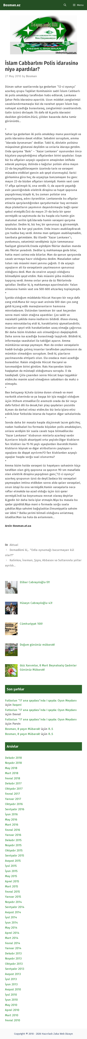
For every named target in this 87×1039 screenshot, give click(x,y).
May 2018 (11, 768)
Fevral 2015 (12, 891)
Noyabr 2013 (13, 958)
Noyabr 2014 (13, 902)
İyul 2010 (11, 994)
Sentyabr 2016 (14, 809)
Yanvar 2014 (13, 948)
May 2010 (11, 1005)
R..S (50, 729)
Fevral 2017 (12, 794)
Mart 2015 (11, 886)
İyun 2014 (11, 922)
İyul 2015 (11, 866)
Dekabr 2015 (13, 840)
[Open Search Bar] (65, 5)
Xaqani (16, 705)
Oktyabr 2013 (14, 964)
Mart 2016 (11, 824)
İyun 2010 (11, 1000)
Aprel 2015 (12, 881)
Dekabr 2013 (13, 953)
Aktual (14, 545)
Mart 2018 (11, 773)
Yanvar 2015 (13, 897)
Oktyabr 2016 (14, 804)
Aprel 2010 (12, 1010)
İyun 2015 (11, 871)
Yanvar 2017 (13, 799)
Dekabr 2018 (13, 758)
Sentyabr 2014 (14, 907)
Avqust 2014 (13, 912)
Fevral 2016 (12, 830)
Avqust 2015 (13, 861)
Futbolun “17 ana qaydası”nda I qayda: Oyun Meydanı (41, 700)
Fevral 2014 (12, 943)
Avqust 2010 (13, 989)
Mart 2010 (11, 1015)
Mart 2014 (11, 938)
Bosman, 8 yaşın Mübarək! (22, 729)
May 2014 (11, 927)
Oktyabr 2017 (14, 788)
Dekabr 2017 (13, 783)
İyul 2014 (11, 917)
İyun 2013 (11, 984)
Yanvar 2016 (13, 835)
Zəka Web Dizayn (63, 1033)
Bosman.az (11, 5)
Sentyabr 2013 (14, 969)
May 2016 (11, 819)
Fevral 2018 (12, 778)
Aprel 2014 (12, 933)
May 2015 (11, 876)
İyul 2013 (11, 979)
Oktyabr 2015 (13, 850)
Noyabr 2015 (13, 845)
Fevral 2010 (12, 1020)
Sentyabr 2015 (14, 855)
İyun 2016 (11, 814)
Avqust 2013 (13, 974)
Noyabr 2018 (13, 763)
